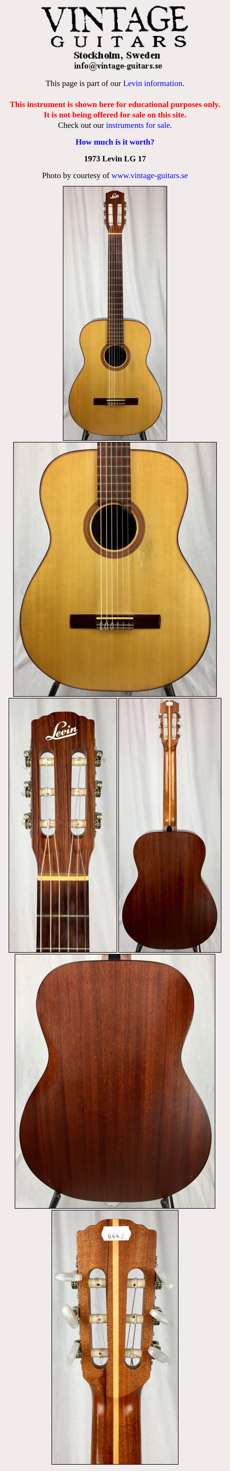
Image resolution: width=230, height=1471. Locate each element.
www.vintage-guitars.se (149, 175)
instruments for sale (138, 125)
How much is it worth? (115, 141)
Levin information (152, 83)
